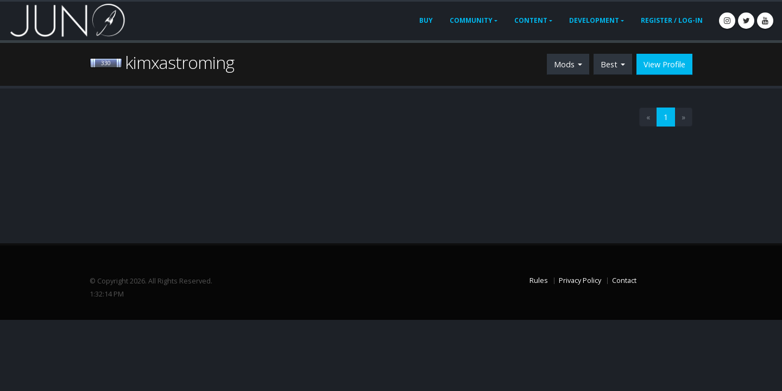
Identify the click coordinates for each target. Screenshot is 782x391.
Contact (624, 280)
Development (594, 20)
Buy (426, 20)
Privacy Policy (580, 280)
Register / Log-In (672, 20)
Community (471, 20)
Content (530, 20)
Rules (538, 280)
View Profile (664, 64)
